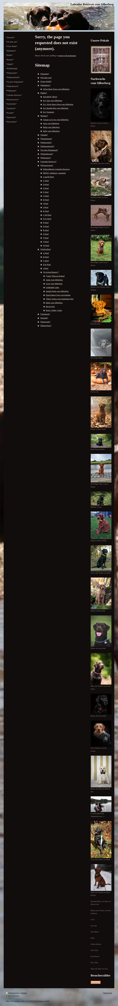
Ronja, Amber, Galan (54, 310)
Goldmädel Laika (52, 287)
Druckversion (13, 993)
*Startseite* (44, 74)
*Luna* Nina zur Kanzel (55, 276)
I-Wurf (45, 203)
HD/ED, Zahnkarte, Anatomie (54, 173)
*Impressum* (45, 322)
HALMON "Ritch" (50, 97)
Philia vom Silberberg (51, 127)
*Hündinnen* (45, 85)
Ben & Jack (50, 306)
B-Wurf (46, 257)
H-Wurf (46, 200)
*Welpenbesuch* (46, 154)
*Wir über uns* (46, 78)
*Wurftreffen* (45, 249)
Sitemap (23, 993)
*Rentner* (44, 116)
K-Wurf (46, 211)
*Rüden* (43, 93)
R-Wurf (46, 230)
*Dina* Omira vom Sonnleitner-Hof (59, 299)
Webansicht (107, 993)
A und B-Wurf (48, 177)
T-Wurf (46, 238)
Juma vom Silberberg (51, 123)
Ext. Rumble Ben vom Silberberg (55, 108)
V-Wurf (46, 242)
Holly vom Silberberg (51, 131)
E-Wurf (46, 188)
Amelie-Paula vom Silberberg (57, 291)
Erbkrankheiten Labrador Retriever (56, 169)
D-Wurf (46, 184)
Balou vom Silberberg (54, 303)
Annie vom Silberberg (54, 280)
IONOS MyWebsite (35, 1001)
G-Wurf (46, 196)
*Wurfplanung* (46, 139)
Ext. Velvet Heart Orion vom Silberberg (58, 104)
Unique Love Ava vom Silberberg (56, 120)
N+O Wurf (47, 219)
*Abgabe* (44, 135)
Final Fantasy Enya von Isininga (58, 295)
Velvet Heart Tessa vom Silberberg (56, 89)
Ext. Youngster (48, 112)
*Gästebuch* (45, 314)
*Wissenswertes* (46, 165)
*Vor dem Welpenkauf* (49, 150)
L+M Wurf (47, 215)
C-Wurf (46, 181)
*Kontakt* (44, 318)
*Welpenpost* (45, 158)
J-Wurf (45, 207)
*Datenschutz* (45, 326)
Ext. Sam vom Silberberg (52, 101)
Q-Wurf (46, 226)
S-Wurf (46, 234)
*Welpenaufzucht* (47, 146)
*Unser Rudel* (46, 81)
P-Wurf (46, 223)
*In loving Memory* (51, 272)
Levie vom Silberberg (54, 284)
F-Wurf (46, 192)
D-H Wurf (47, 265)
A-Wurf (46, 253)
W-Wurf (46, 245)
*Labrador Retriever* (48, 162)
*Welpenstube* (46, 142)
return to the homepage (67, 56)
